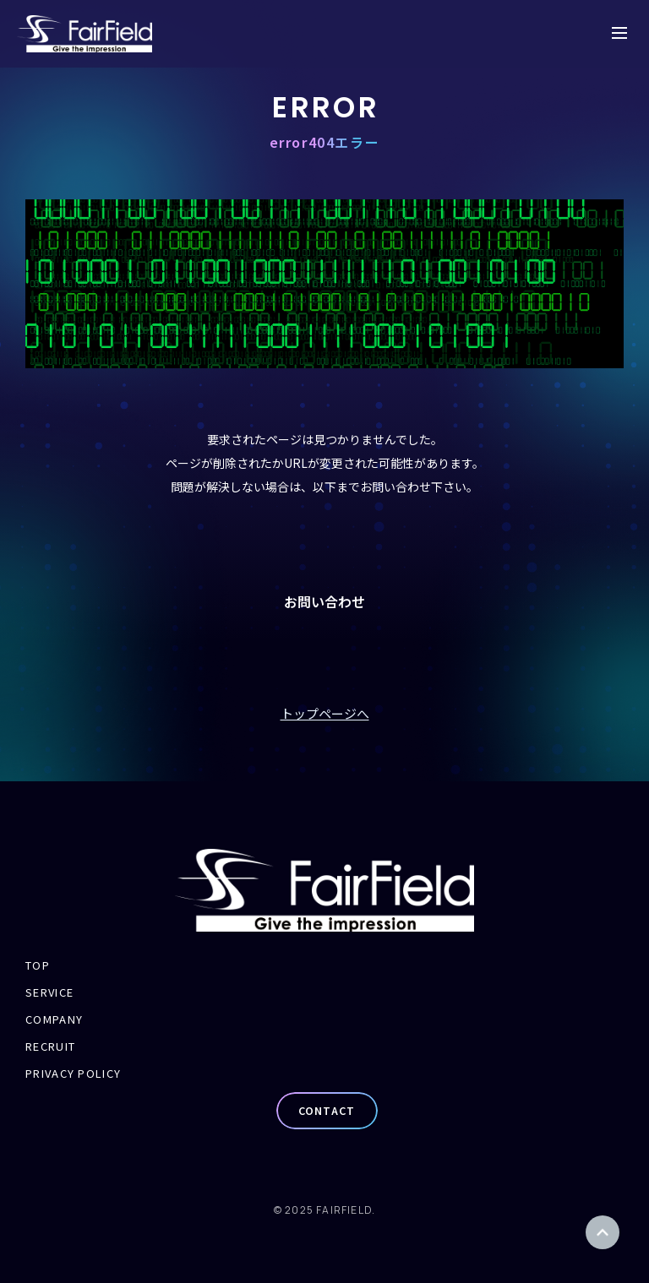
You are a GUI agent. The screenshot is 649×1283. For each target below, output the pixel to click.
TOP (37, 965)
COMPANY (54, 1019)
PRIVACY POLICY (73, 1073)
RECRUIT (50, 1046)
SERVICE (49, 992)
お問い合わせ (324, 601)
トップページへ (325, 713)
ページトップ (602, 1232)
